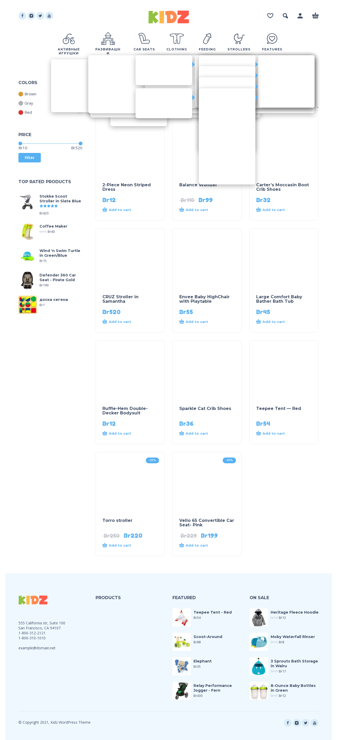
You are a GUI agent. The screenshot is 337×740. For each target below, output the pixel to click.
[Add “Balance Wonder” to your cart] (197, 210)
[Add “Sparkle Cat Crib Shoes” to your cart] (197, 433)
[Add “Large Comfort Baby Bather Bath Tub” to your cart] (274, 322)
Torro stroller (117, 520)
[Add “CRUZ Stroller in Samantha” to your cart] (120, 322)
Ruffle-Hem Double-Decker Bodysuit (125, 410)
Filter (29, 157)
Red (25, 112)
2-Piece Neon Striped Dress (126, 187)
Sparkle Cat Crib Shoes (205, 408)
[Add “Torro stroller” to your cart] (120, 545)
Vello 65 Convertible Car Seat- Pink (206, 522)
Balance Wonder (198, 184)
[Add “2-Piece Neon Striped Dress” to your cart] (120, 210)
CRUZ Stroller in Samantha (120, 299)
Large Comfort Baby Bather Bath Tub (279, 299)
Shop (100, 107)
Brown (27, 93)
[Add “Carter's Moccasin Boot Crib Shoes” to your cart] (274, 210)
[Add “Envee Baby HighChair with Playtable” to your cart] (197, 322)
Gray (25, 103)
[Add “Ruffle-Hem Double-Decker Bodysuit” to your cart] (120, 433)
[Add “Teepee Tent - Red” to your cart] (274, 433)
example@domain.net (37, 647)
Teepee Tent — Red (278, 408)
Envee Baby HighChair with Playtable (204, 299)
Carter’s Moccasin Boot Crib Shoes (282, 187)
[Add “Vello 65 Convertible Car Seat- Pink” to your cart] (197, 545)
